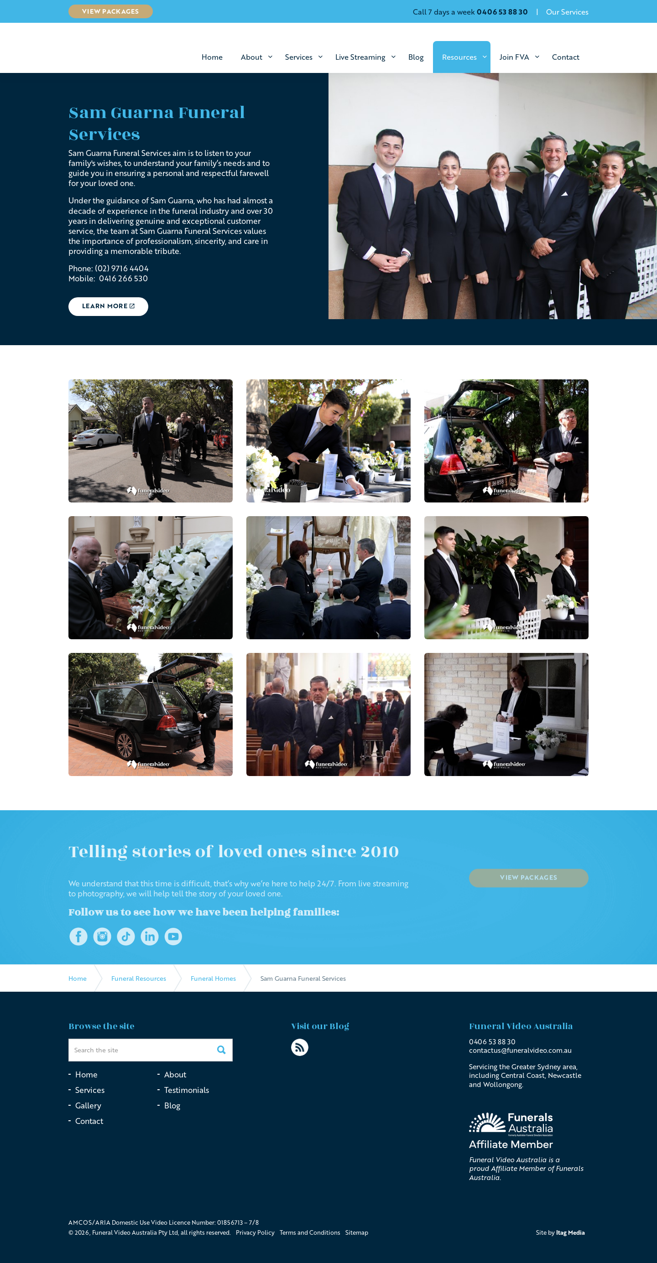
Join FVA (514, 57)
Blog (416, 57)
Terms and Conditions (310, 1232)
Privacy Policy (255, 1232)
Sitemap (356, 1232)
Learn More (108, 306)
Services (299, 57)
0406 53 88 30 (492, 1041)
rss (299, 1047)
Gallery (88, 1105)
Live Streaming (360, 57)
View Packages (110, 11)
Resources (459, 57)
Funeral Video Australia (129, 49)
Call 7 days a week (470, 11)
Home (212, 57)
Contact (565, 57)
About (251, 57)
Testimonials (186, 1090)
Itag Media (570, 1232)
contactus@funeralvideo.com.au (520, 1050)
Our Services (567, 11)
